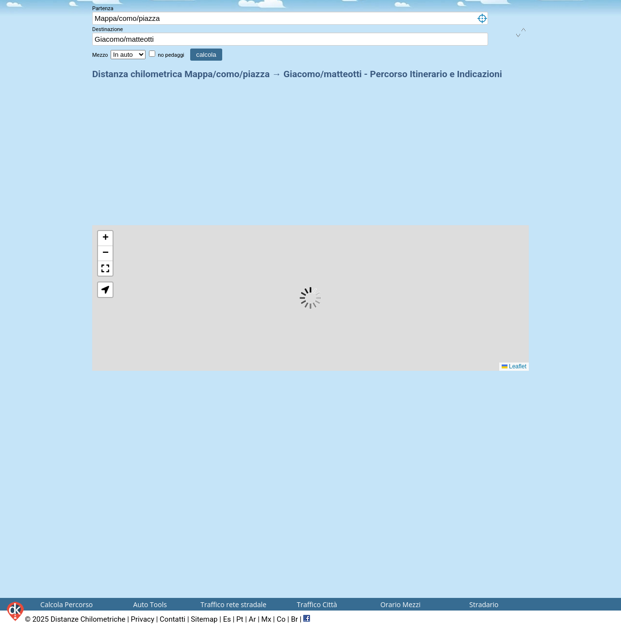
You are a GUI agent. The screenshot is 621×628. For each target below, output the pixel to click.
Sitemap (204, 619)
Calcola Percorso (66, 604)
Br (294, 619)
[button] (105, 238)
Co (281, 619)
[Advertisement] (310, 149)
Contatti (172, 619)
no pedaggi (171, 55)
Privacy (142, 619)
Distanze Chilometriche (87, 619)
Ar (252, 619)
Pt (239, 619)
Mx (266, 619)
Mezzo (100, 55)
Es (227, 619)
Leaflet (514, 366)
